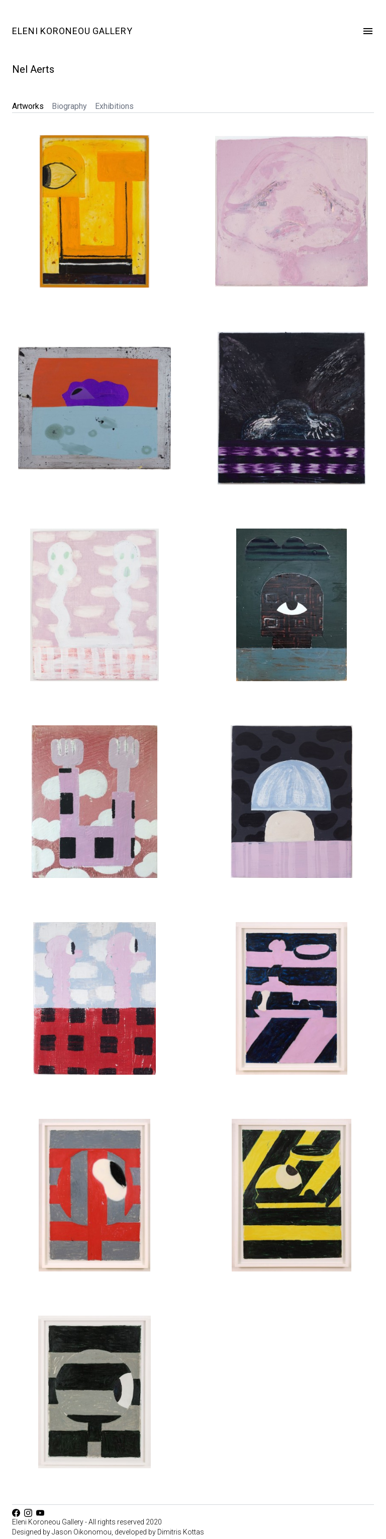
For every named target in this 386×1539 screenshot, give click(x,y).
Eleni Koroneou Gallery (72, 31)
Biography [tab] (69, 106)
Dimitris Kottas (180, 1532)
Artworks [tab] (28, 106)
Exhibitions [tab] (114, 106)
